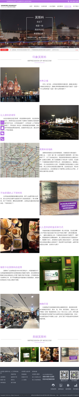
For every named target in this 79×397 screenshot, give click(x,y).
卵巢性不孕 (25, 377)
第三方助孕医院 (36, 379)
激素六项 (2, 379)
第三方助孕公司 (36, 377)
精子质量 (13, 382)
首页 (31, 6)
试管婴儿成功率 (26, 371)
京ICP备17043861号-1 (24, 395)
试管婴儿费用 (36, 374)
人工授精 (24, 379)
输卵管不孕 (14, 377)
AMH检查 (3, 382)
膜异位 (13, 379)
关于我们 (76, 6)
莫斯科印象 (67, 6)
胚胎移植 (24, 374)
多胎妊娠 (34, 371)
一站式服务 (52, 6)
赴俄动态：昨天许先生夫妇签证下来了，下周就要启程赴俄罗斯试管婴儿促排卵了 (36, 49)
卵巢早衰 (13, 374)
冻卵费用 (2, 377)
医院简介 (37, 6)
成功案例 (60, 6)
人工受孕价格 (14, 371)
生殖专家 (44, 6)
